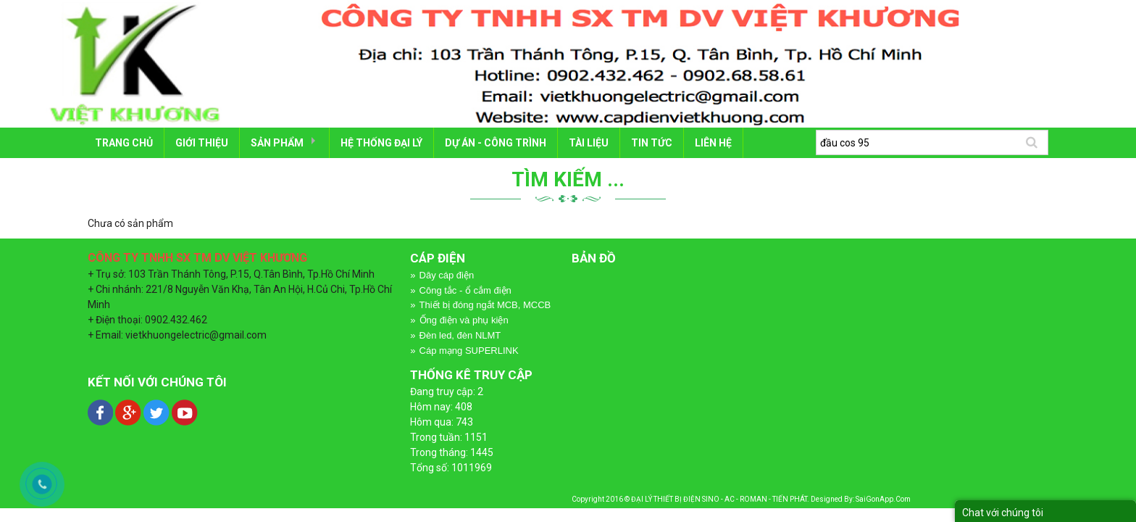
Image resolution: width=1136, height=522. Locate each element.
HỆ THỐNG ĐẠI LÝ (381, 143)
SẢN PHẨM (277, 143)
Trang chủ (124, 143)
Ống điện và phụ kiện (464, 320)
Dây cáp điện (447, 275)
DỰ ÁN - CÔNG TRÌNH (495, 143)
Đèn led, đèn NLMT (460, 335)
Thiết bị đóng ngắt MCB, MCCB (485, 304)
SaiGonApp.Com (883, 499)
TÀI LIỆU (589, 143)
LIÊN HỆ (713, 143)
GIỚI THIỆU (201, 143)
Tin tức (651, 143)
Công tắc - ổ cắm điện (465, 290)
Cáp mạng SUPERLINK (469, 350)
